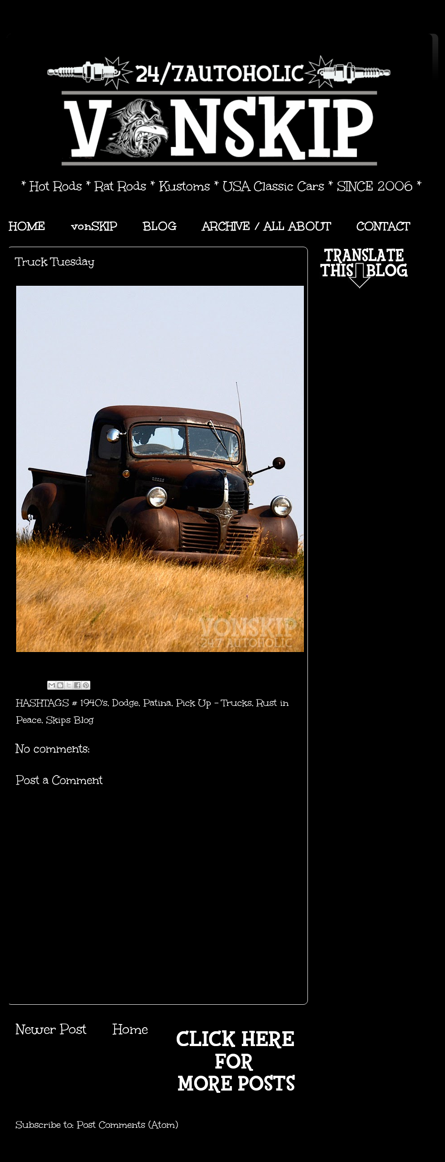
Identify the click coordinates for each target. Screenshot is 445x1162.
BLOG (160, 226)
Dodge (125, 702)
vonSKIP (94, 226)
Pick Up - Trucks (214, 702)
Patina (157, 702)
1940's (93, 702)
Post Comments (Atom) (127, 1124)
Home (130, 1029)
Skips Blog (69, 720)
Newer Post (51, 1029)
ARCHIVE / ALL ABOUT (266, 226)
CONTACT (383, 226)
